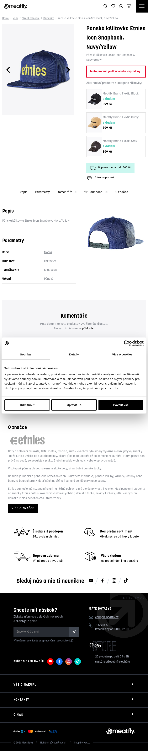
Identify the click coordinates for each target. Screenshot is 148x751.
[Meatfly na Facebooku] (102, 581)
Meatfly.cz (27, 743)
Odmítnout (27, 404)
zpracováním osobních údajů (57, 641)
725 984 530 (103, 625)
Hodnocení (96, 192)
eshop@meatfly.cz (107, 617)
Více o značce (23, 508)
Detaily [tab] (74, 354)
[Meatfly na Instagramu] (114, 581)
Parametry (42, 192)
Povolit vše (121, 404)
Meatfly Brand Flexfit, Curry (121, 117)
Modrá (48, 252)
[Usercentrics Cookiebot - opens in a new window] (127, 343)
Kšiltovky (48, 18)
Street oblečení (31, 18)
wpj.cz (86, 743)
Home (5, 18)
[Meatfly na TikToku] (125, 581)
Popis (23, 192)
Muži (15, 18)
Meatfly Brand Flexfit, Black (121, 93)
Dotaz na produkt (100, 178)
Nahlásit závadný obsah (53, 743)
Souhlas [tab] (25, 354)
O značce (121, 192)
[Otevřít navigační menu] (142, 6)
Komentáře (67, 192)
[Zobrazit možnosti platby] (36, 731)
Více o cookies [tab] (122, 354)
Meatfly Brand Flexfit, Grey (120, 141)
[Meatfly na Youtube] (91, 581)
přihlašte (87, 328)
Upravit (74, 404)
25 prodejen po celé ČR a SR (112, 656)
